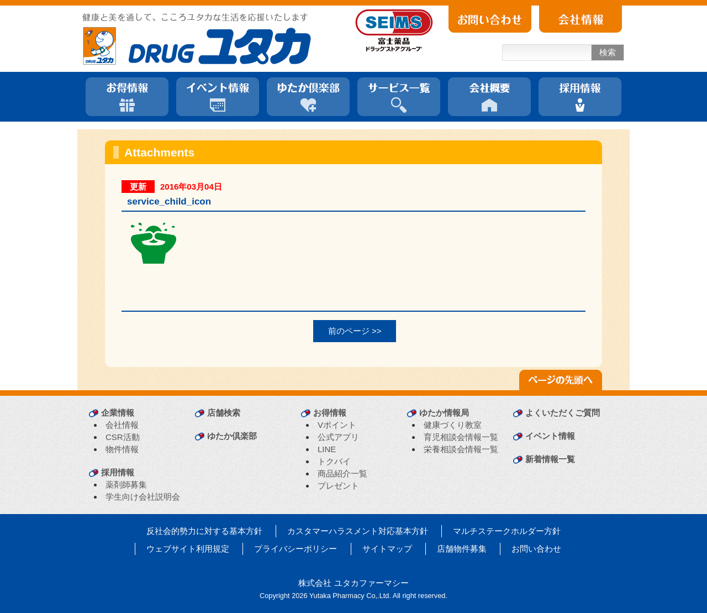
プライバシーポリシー (295, 548)
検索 (607, 52)
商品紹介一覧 (342, 473)
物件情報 (122, 449)
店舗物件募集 (462, 548)
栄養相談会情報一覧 (461, 449)
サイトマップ (387, 548)
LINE (327, 449)
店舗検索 (223, 412)
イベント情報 (550, 436)
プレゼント (338, 485)
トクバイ (334, 461)
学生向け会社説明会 (142, 496)
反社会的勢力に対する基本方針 (204, 531)
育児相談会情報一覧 (461, 437)
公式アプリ (338, 437)
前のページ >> (355, 331)
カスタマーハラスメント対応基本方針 (357, 531)
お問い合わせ (536, 548)
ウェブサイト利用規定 (187, 548)
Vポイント (337, 424)
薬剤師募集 (126, 484)
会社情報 (122, 424)
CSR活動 (122, 437)
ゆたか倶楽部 (232, 436)
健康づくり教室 (453, 424)
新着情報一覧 (550, 459)
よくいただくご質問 (562, 412)
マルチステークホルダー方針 (507, 531)
